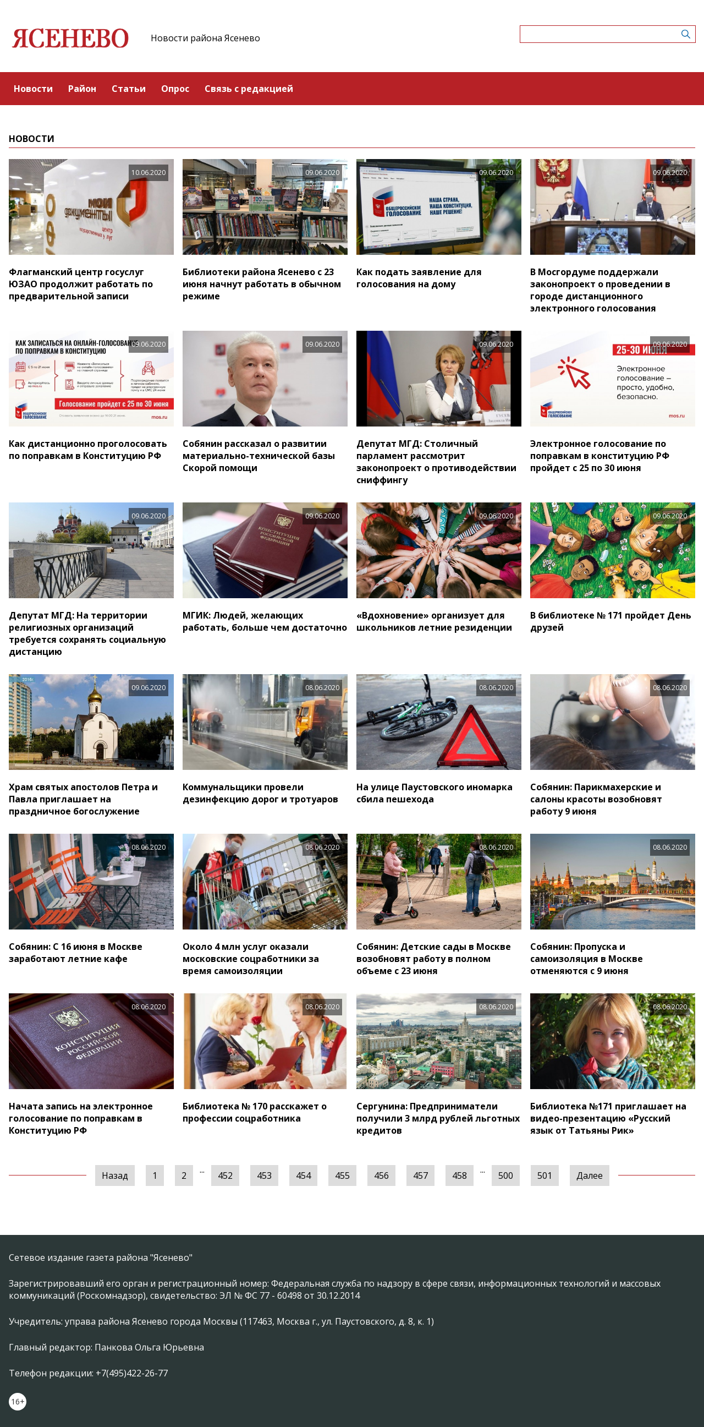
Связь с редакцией (249, 89)
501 (544, 1175)
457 (420, 1175)
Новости (33, 89)
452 (225, 1175)
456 (381, 1175)
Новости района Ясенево (205, 38)
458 (459, 1175)
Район (82, 89)
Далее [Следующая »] (589, 1175)
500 (505, 1175)
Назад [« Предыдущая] (115, 1175)
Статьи (129, 89)
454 (303, 1175)
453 (264, 1175)
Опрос (175, 89)
